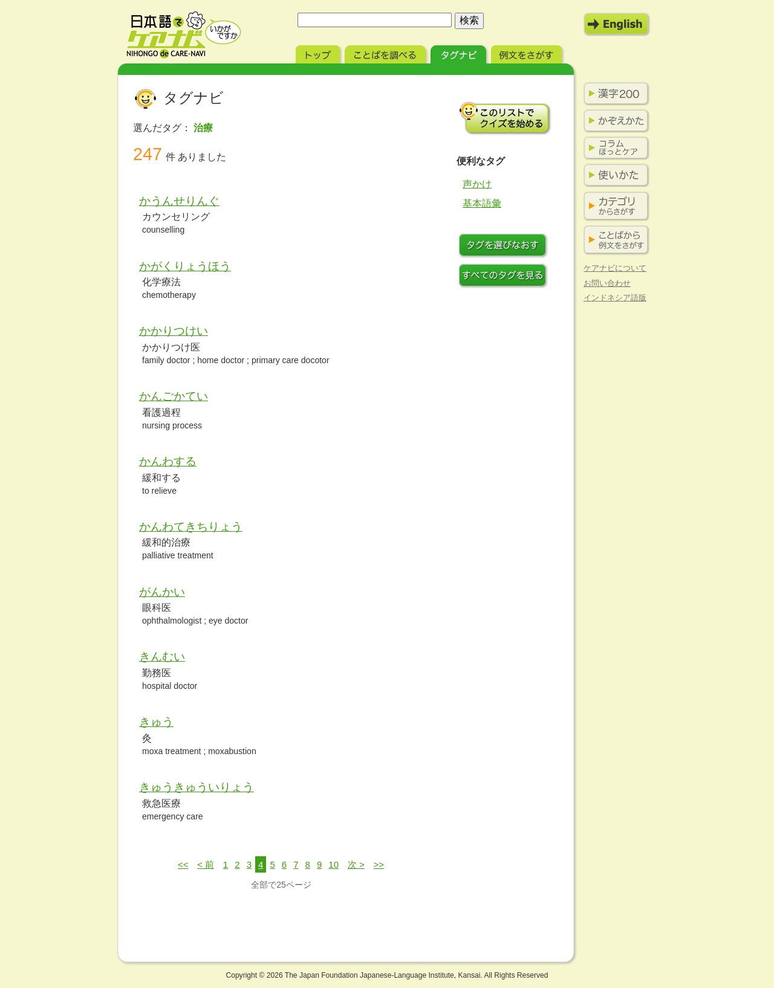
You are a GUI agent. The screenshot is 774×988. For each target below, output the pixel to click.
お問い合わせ (607, 283)
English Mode (616, 24)
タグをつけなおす (505, 246)
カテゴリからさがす (613, 206)
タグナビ (459, 52)
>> (378, 864)
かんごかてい (173, 396)
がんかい (162, 592)
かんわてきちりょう (190, 526)
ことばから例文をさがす (613, 240)
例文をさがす (527, 52)
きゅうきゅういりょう (196, 787)
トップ (318, 52)
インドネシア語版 (615, 297)
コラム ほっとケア (613, 148)
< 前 (205, 864)
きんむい (162, 656)
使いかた (613, 175)
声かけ (477, 184)
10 (333, 864)
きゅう (156, 721)
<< (183, 864)
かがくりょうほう (185, 266)
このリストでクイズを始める (505, 118)
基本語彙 (482, 203)
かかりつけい (173, 330)
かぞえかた (613, 121)
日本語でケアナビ (184, 35)
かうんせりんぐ (179, 201)
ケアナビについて (615, 268)
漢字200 (613, 94)
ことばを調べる (386, 52)
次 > (356, 864)
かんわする (168, 461)
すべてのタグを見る (505, 277)
